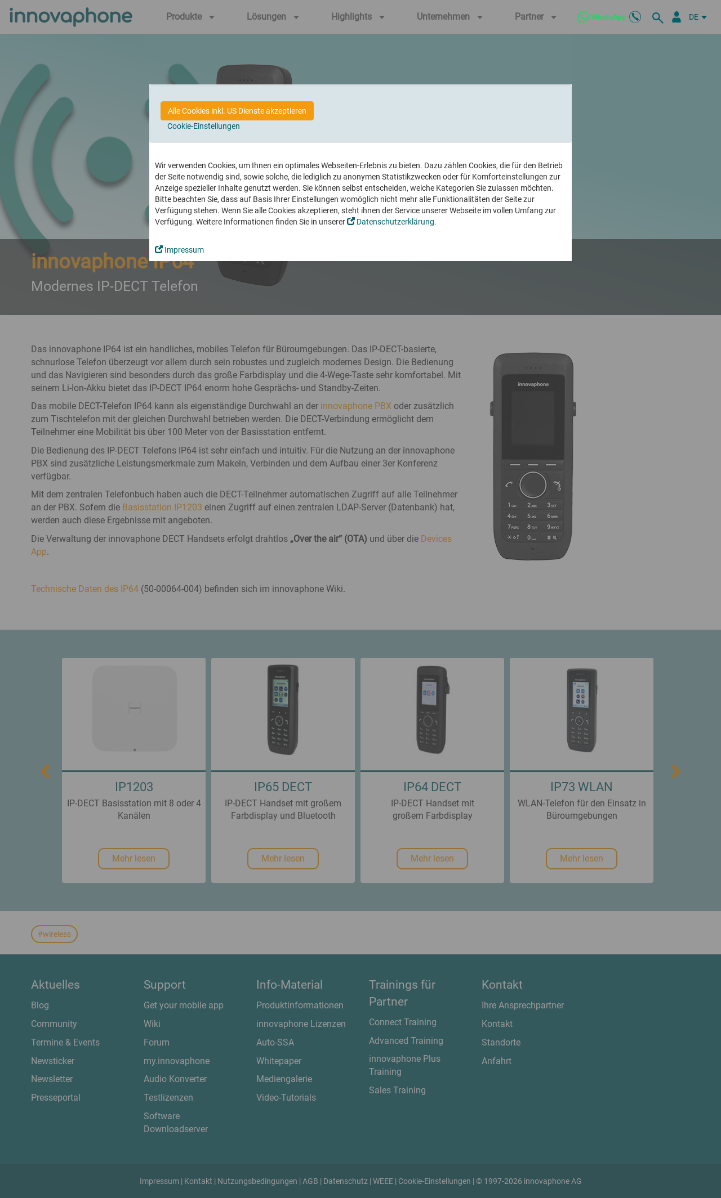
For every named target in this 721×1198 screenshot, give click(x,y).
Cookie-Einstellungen (203, 126)
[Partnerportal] (676, 17)
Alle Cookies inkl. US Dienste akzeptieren (237, 110)
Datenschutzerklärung (390, 221)
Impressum (179, 249)
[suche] (659, 17)
